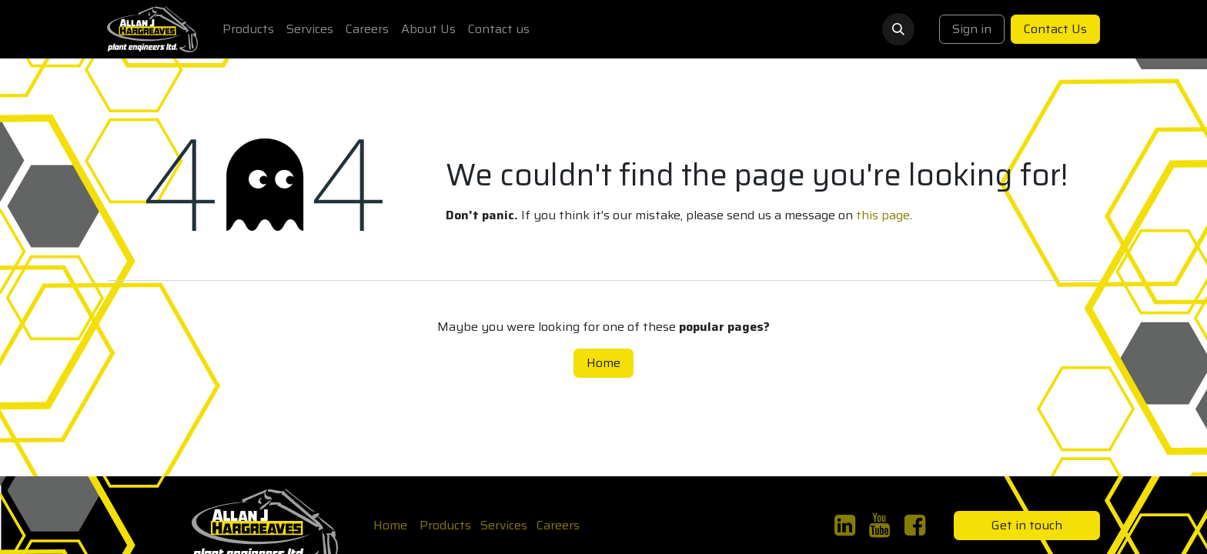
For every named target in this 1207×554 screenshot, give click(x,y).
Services (503, 525)
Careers (558, 525)
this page (883, 215)
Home (603, 362)
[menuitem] (248, 29)
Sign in (971, 28)
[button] (898, 29)
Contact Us (1055, 28)
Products (445, 525)
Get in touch (1026, 525)
